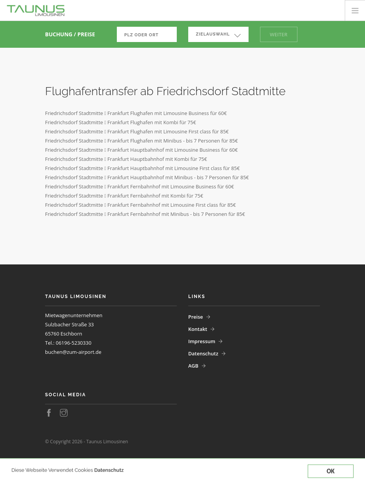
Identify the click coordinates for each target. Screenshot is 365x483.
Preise (195, 316)
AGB (193, 365)
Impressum (201, 341)
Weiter (278, 34)
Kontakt (197, 329)
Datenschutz (109, 475)
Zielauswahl (213, 34)
